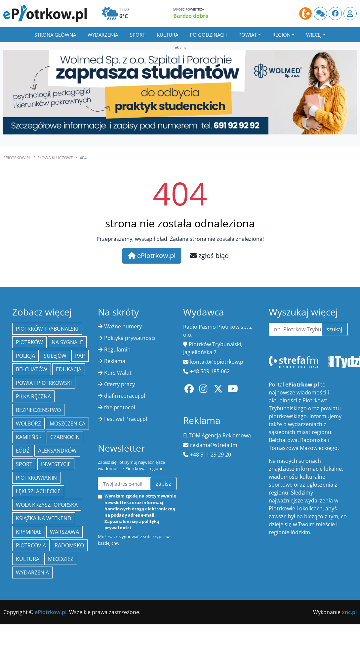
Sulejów (55, 355)
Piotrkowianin (36, 477)
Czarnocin (65, 437)
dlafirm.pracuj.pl (124, 395)
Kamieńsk (29, 437)
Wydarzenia (103, 34)
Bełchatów (31, 369)
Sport (137, 34)
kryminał (28, 531)
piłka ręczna (33, 396)
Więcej (314, 34)
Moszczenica (67, 423)
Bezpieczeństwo (38, 410)
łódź (22, 450)
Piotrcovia (31, 545)
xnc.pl (349, 612)
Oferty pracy (119, 384)
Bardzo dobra (191, 15)
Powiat (247, 34)
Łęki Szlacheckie (38, 491)
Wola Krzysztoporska (47, 504)
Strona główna (55, 34)
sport (24, 464)
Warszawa (64, 531)
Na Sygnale (67, 342)
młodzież (60, 559)
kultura (27, 559)
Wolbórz (28, 423)
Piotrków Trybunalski (47, 328)
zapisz (163, 483)
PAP (80, 355)
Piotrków (29, 342)
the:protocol (119, 407)
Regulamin (117, 349)
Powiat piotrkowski (44, 383)
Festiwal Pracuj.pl (125, 419)
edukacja (68, 369)
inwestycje (56, 464)
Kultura (167, 34)
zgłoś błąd (209, 255)
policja (25, 355)
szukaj (334, 329)
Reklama (114, 361)
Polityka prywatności (129, 338)
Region (281, 34)
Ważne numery (123, 326)
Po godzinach (208, 34)
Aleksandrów (57, 450)
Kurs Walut (118, 372)
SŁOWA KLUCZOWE (55, 158)
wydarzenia (32, 572)
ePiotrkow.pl (17, 158)
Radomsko (69, 545)
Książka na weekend (43, 518)
